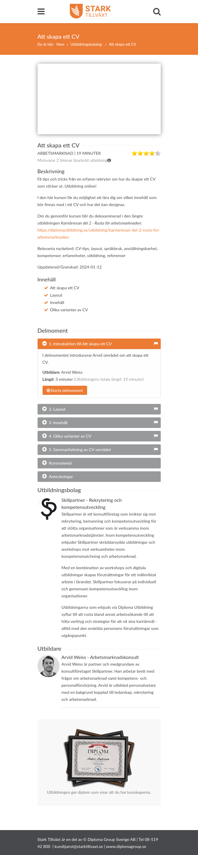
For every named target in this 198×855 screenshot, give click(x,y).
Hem (60, 44)
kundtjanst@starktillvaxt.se (79, 846)
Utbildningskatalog (86, 44)
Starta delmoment (65, 390)
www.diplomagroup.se (126, 846)
